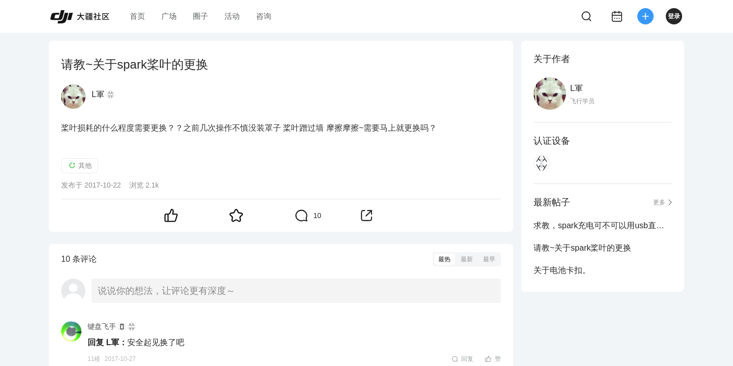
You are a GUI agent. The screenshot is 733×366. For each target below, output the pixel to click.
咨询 (263, 16)
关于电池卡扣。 (561, 270)
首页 (137, 16)
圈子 (200, 16)
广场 (169, 16)
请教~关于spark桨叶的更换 (582, 247)
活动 (232, 16)
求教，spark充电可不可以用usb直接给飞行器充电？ (602, 225)
